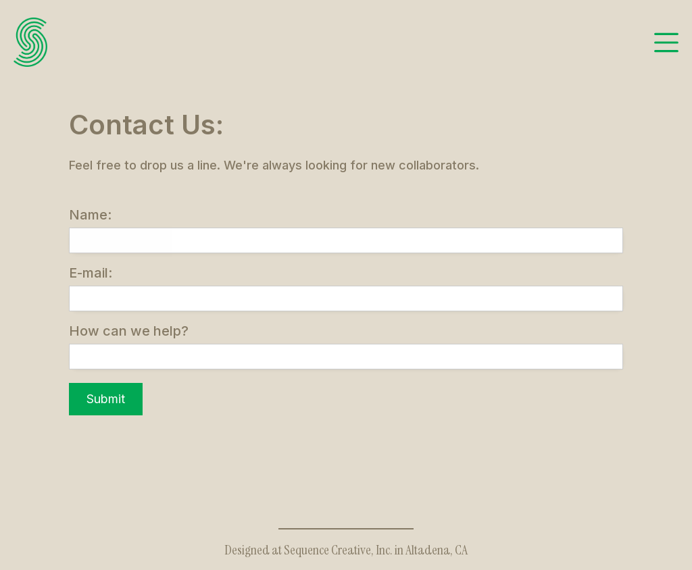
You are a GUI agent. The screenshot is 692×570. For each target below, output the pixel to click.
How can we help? (129, 330)
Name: (90, 214)
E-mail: (90, 272)
